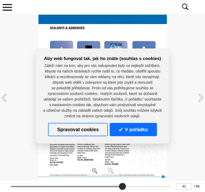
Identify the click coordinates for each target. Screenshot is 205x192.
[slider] (122, 186)
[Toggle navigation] (7, 7)
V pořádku (133, 129)
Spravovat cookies (77, 129)
